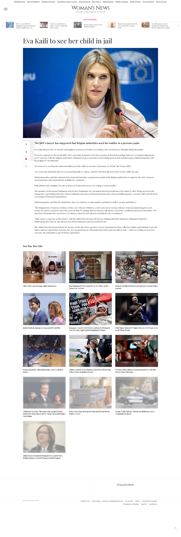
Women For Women (131, 504)
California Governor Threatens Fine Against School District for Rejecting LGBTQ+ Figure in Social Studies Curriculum (44, 413)
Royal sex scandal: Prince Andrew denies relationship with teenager (58, 26)
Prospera (153, 504)
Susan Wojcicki (84, 1)
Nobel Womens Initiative (113, 501)
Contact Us (85, 501)
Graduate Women (149, 501)
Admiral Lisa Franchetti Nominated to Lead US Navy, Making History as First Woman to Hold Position (43, 457)
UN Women (96, 501)
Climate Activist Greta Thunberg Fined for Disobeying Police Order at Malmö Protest (90, 371)
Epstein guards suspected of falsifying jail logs (93, 26)
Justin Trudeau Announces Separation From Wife (41, 328)
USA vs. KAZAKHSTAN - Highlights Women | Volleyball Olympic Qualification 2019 (25, 26)
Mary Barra (96, 1)
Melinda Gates (19, 1)
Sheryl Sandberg (33, 1)
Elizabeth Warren (48, 1)
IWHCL (137, 501)
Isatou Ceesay (161, 1)
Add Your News (89, 20)
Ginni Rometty (108, 1)
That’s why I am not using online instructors (39, 286)
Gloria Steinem (148, 1)
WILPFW (144, 504)
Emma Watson (135, 1)
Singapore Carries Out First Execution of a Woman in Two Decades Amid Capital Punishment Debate (89, 329)
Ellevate (129, 501)
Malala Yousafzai (121, 1)
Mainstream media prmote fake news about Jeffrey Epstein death (128, 26)
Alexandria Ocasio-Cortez (67, 1)
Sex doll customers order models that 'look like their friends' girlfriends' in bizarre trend (161, 26)
